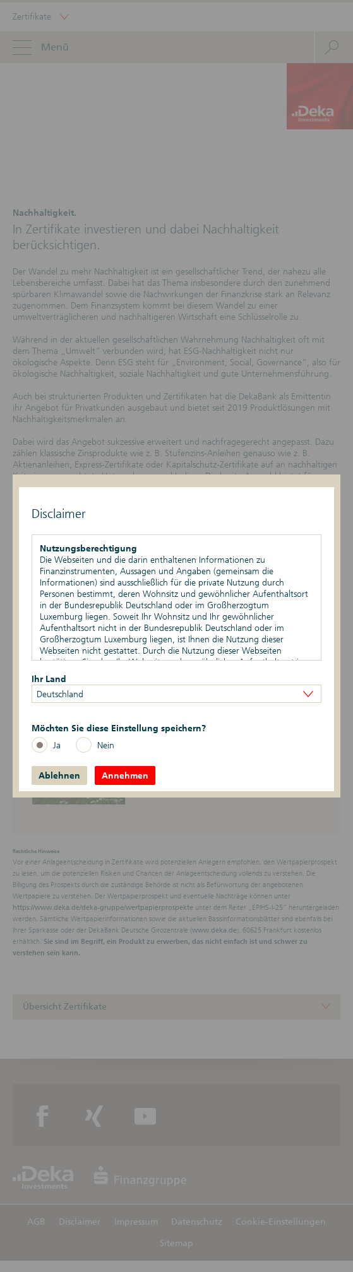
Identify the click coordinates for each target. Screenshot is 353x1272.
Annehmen (125, 775)
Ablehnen (59, 775)
